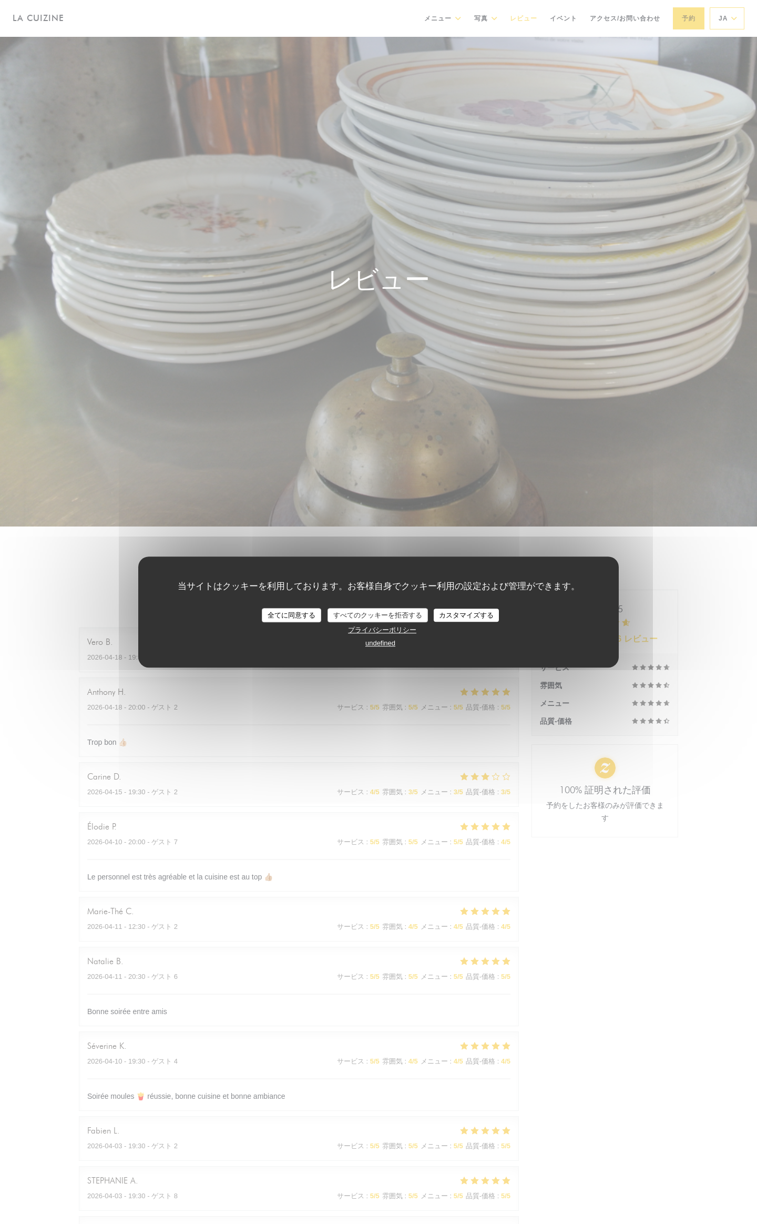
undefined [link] (380, 643)
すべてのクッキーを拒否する (377, 615)
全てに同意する (291, 615)
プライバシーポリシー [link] (382, 630)
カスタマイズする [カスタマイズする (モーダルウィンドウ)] (466, 615)
